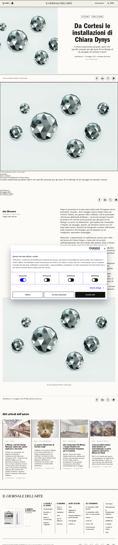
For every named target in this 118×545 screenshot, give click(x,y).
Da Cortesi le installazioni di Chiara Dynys (92, 33)
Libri (71, 522)
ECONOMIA (61, 518)
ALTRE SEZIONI (74, 518)
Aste (59, 532)
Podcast (88, 541)
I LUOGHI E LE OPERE (47, 519)
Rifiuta (27, 295)
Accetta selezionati (59, 295)
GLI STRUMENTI (91, 518)
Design (12, 441)
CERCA (112, 3)
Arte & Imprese (60, 537)
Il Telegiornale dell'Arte (109, 528)
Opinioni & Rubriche (73, 527)
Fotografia (73, 541)
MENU (7, 3)
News (6, 441)
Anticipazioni (72, 441)
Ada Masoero (9, 492)
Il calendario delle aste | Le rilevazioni (91, 531)
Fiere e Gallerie (97, 16)
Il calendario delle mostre (90, 523)
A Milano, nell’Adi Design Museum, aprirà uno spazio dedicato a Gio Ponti (15, 454)
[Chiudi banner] (104, 248)
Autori (88, 537)
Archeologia (48, 524)
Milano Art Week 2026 (103, 441)
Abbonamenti (99, 3)
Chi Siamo (108, 518)
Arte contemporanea (91, 59)
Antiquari (61, 528)
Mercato (60, 542)
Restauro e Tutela (47, 530)
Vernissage (109, 535)
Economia (85, 16)
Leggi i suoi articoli (9, 216)
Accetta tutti (90, 295)
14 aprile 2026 (49, 474)
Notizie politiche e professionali (74, 534)
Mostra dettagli (95, 288)
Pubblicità (108, 538)
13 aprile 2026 (78, 484)
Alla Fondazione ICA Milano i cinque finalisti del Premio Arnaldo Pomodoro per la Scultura (73, 456)
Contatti (107, 542)
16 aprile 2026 (20, 492)
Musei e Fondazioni (48, 536)
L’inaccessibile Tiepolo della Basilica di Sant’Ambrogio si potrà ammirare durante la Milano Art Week (102, 457)
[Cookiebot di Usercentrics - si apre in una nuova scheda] (90, 248)
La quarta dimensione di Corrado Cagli (43, 449)
